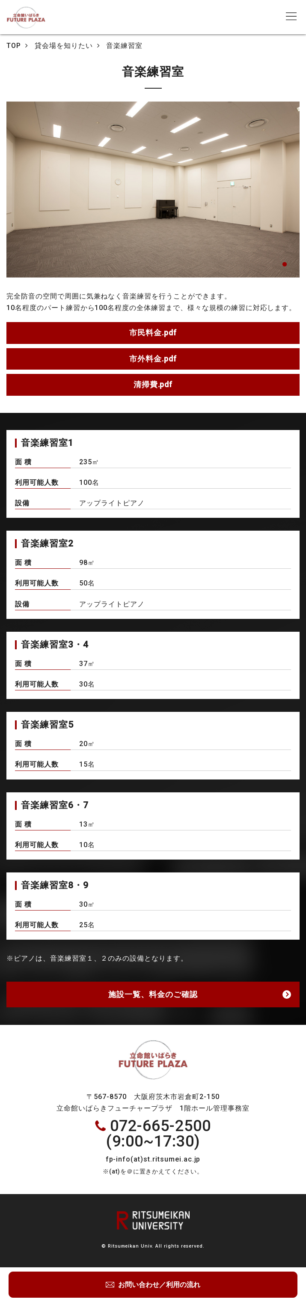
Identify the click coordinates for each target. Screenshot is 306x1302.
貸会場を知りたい (64, 46)
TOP (13, 46)
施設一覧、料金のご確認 (153, 994)
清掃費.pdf (153, 384)
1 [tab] (284, 264)
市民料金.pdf (153, 332)
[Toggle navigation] (291, 16)
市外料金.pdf (153, 358)
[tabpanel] (153, 190)
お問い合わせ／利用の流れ (158, 1285)
